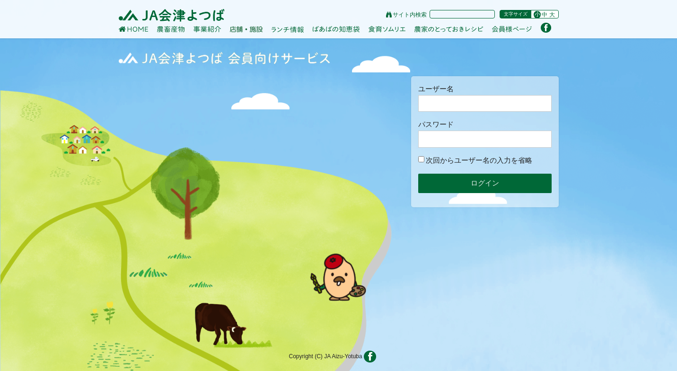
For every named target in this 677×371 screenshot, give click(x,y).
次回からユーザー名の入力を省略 (475, 160)
